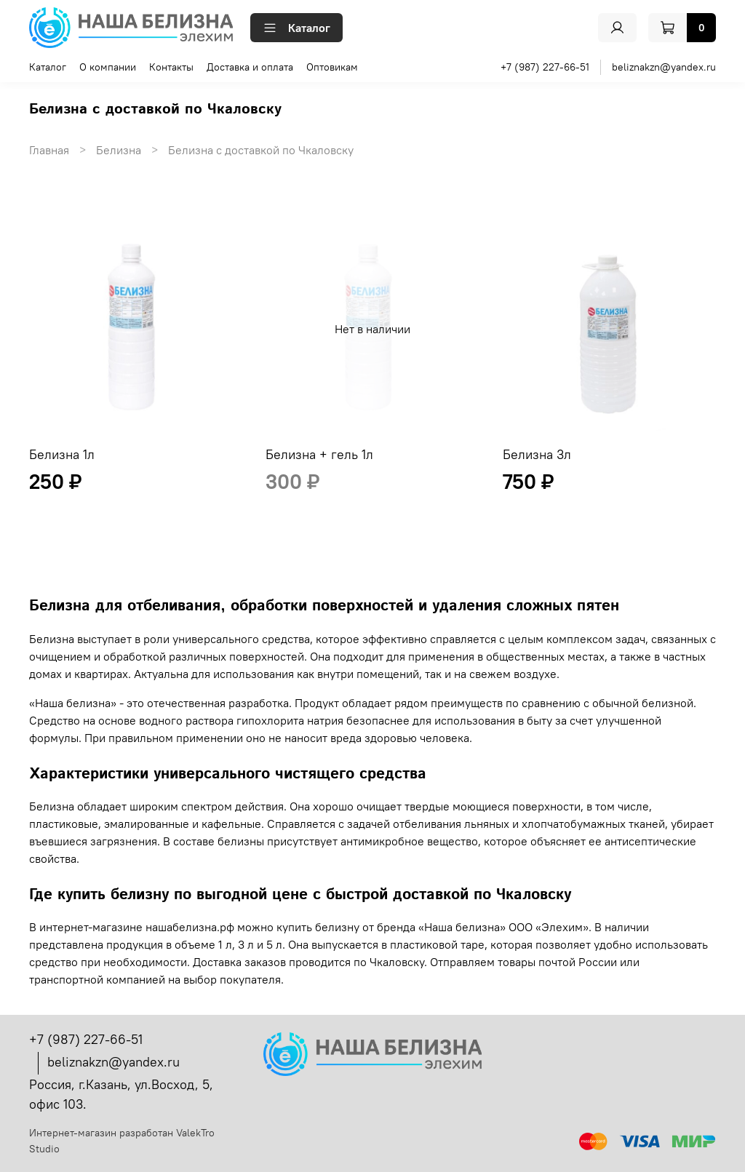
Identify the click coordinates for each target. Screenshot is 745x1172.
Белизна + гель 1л (319, 454)
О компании (107, 66)
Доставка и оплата (250, 66)
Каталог (296, 27)
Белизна (118, 150)
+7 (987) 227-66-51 (545, 66)
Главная (49, 150)
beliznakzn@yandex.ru (664, 66)
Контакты (171, 66)
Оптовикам (332, 66)
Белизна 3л (537, 454)
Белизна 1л (62, 454)
